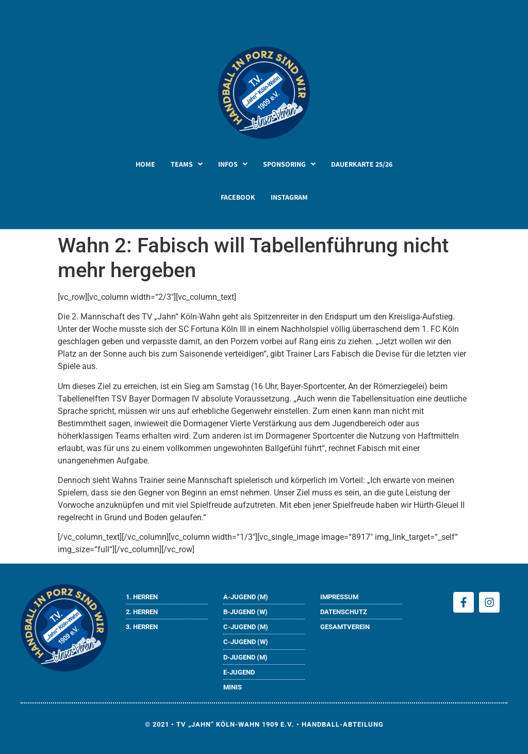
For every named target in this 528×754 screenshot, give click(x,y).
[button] (186, 164)
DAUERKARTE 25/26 (361, 164)
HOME (145, 164)
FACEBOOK (238, 197)
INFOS (233, 164)
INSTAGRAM (289, 197)
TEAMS (187, 164)
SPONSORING (289, 164)
